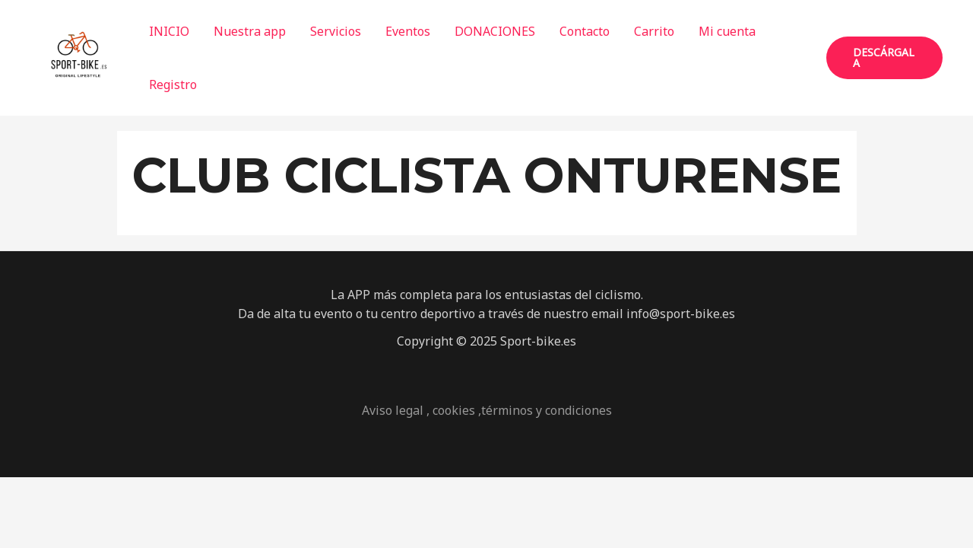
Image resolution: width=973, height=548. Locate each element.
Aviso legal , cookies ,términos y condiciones (487, 410)
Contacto (584, 31)
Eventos (407, 31)
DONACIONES (495, 31)
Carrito (654, 31)
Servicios (335, 31)
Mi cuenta (727, 31)
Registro (173, 84)
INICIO (169, 31)
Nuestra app (250, 31)
